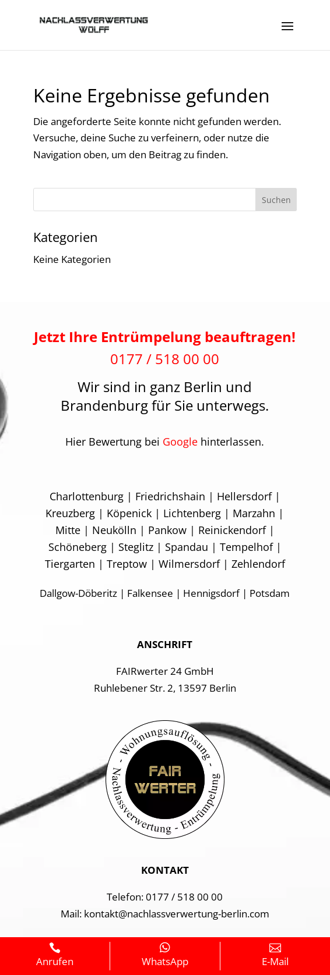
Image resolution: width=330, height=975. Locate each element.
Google (180, 442)
